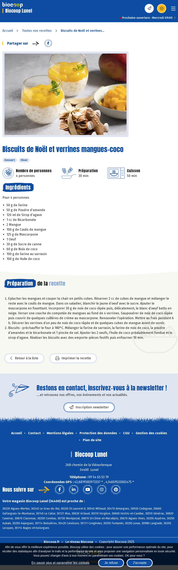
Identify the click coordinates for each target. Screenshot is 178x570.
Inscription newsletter (89, 407)
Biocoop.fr (51, 542)
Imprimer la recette (73, 358)
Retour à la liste (24, 358)
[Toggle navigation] (173, 9)
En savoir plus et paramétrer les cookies (61, 563)
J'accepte (139, 563)
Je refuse (111, 563)
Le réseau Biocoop (79, 542)
